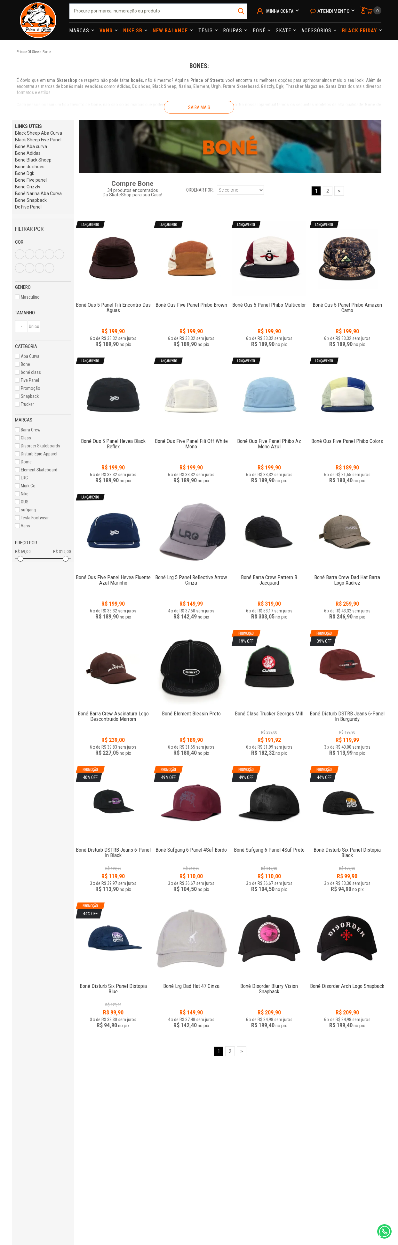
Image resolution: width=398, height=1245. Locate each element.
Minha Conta (279, 11)
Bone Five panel (31, 180)
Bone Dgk (24, 173)
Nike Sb (133, 31)
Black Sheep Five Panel (38, 139)
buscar (241, 11)
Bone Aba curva (31, 146)
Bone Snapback (31, 200)
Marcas (80, 31)
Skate (284, 31)
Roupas (233, 31)
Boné (260, 31)
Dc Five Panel (28, 206)
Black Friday (360, 31)
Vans (107, 31)
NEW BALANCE (171, 31)
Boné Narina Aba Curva (38, 193)
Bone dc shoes (29, 166)
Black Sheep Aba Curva (38, 133)
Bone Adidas (28, 153)
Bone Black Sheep (33, 159)
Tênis (206, 31)
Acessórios (317, 31)
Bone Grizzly (27, 186)
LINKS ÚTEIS (28, 126)
